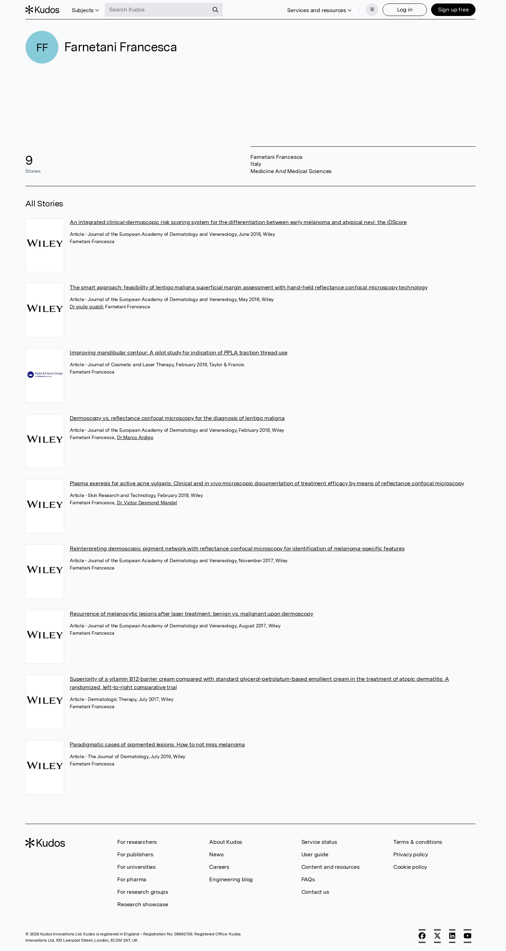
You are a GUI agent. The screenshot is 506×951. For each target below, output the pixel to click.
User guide (314, 854)
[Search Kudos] (156, 9)
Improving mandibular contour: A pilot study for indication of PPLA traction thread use (179, 352)
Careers (219, 867)
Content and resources (330, 867)
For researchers (137, 842)
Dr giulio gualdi (86, 306)
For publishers (135, 854)
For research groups (142, 892)
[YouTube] (468, 936)
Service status (319, 842)
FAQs (308, 879)
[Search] (215, 9)
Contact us (315, 892)
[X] (437, 936)
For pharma (131, 879)
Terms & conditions (417, 842)
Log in (405, 9)
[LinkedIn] (452, 936)
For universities (136, 867)
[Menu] (372, 9)
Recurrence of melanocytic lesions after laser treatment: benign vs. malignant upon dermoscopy (191, 613)
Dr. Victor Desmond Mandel (147, 502)
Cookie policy (410, 867)
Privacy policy (410, 854)
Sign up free (453, 9)
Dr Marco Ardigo (135, 437)
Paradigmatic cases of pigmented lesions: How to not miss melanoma (157, 744)
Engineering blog (231, 879)
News (216, 854)
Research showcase (142, 904)
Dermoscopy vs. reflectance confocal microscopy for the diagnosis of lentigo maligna (177, 418)
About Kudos (225, 842)
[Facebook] (422, 936)
